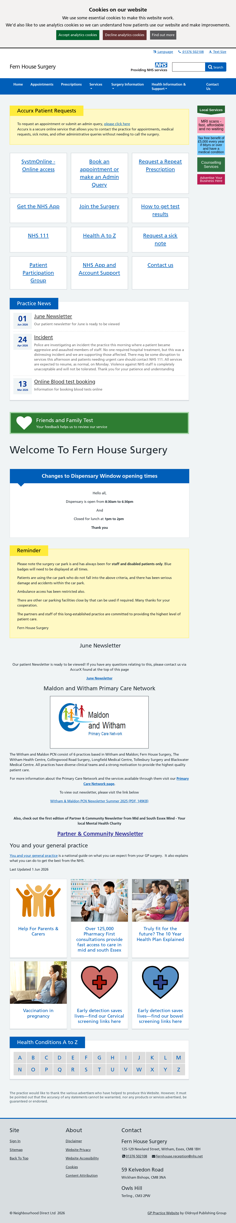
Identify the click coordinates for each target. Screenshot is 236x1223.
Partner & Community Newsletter (100, 833)
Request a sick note (160, 239)
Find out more (163, 35)
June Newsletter (53, 316)
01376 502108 (190, 52)
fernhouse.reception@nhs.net (177, 1156)
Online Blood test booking (64, 382)
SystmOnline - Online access (38, 165)
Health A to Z (99, 235)
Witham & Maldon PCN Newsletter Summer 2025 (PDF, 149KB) (99, 801)
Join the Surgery (99, 206)
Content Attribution (82, 1175)
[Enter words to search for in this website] (188, 67)
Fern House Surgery (33, 66)
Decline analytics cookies (124, 35)
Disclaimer (74, 1141)
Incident (43, 337)
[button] (96, 86)
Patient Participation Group (38, 273)
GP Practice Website (163, 1213)
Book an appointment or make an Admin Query (99, 173)
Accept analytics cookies (78, 35)
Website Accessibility (82, 1158)
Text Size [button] (217, 52)
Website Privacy (78, 1150)
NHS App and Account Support (99, 269)
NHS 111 (38, 235)
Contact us (160, 265)
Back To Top (19, 1158)
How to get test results (160, 210)
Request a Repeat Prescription (160, 165)
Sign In (15, 1141)
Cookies (72, 1167)
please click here (117, 124)
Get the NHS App (38, 206)
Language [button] (163, 52)
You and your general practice (34, 855)
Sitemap (16, 1150)
